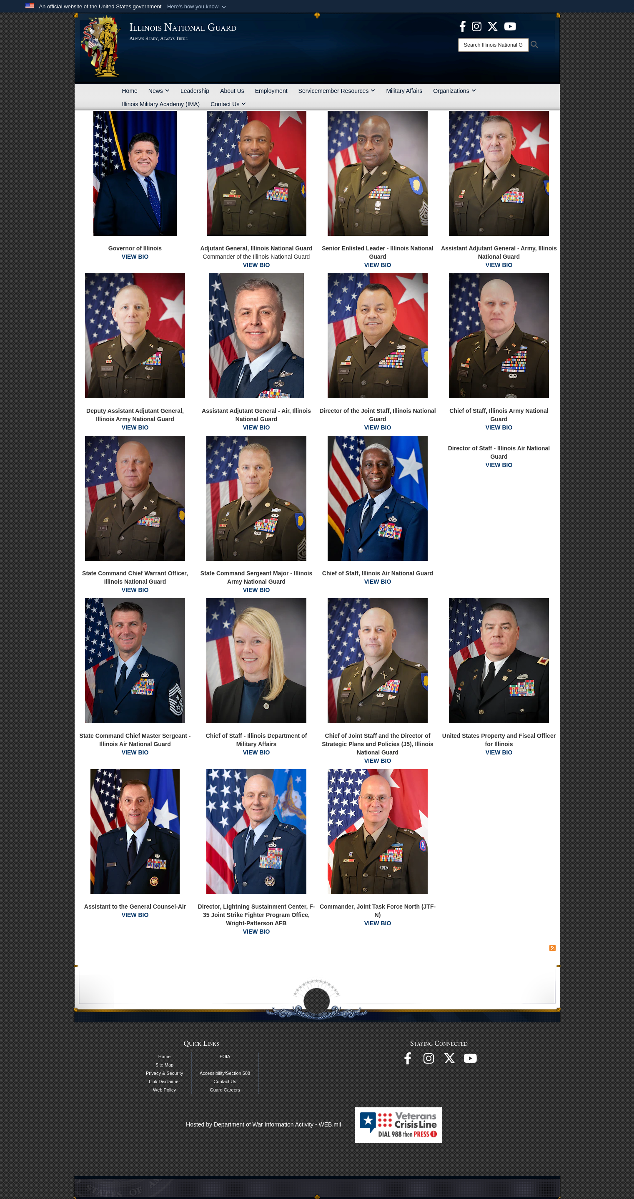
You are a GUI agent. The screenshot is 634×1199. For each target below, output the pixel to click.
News (159, 90)
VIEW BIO (135, 256)
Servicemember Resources (337, 90)
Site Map (164, 1064)
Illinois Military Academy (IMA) (161, 104)
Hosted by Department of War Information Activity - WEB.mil (263, 1124)
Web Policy (164, 1089)
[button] (197, 6)
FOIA (225, 1056)
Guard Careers (225, 1089)
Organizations (454, 90)
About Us (232, 90)
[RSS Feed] (552, 948)
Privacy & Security (164, 1073)
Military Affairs (404, 90)
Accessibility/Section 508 (225, 1073)
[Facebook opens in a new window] (462, 25)
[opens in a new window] (492, 25)
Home (130, 90)
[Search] (493, 45)
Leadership (194, 90)
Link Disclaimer (164, 1081)
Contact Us (228, 104)
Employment (271, 90)
